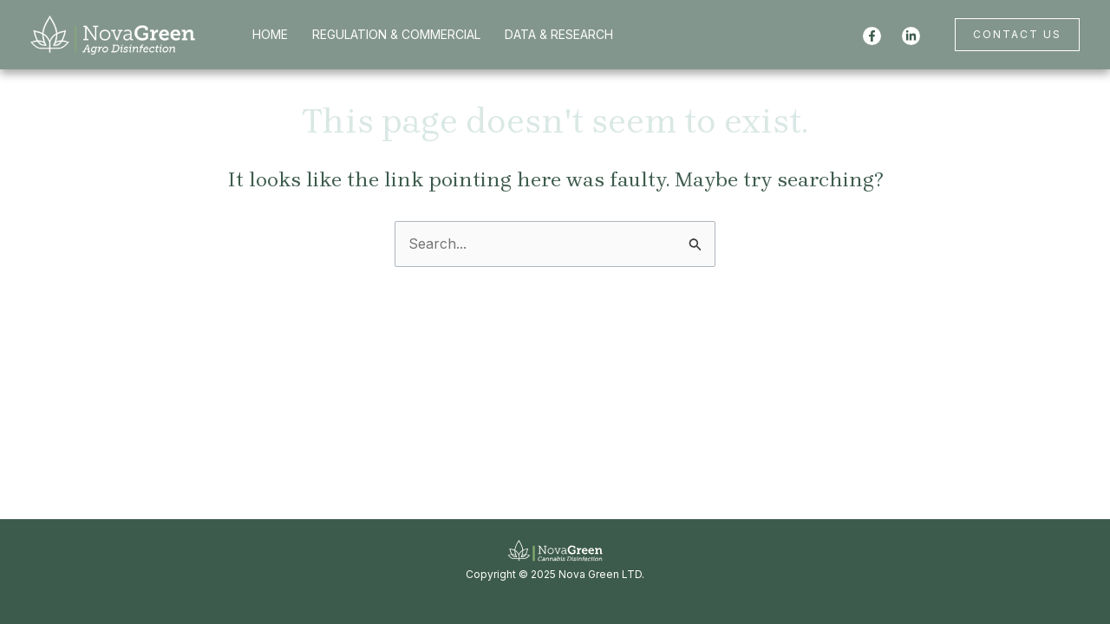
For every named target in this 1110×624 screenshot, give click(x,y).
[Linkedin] (911, 36)
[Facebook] (872, 36)
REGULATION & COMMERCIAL (396, 34)
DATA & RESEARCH (559, 34)
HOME (270, 34)
